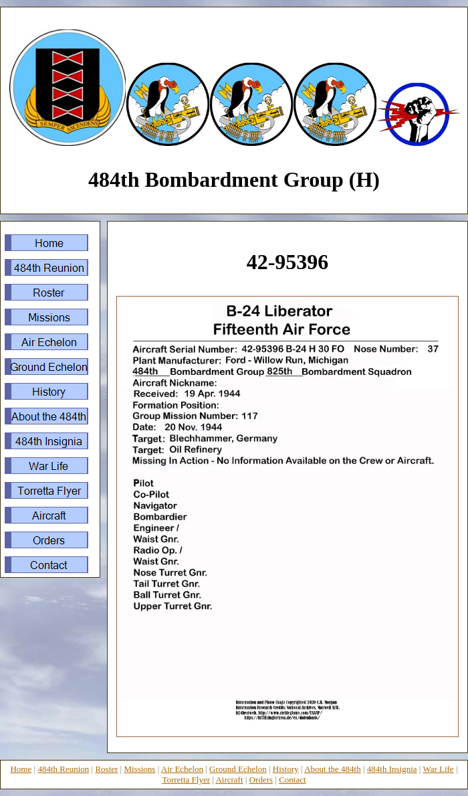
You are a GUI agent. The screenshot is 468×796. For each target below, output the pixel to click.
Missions (139, 769)
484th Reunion (63, 769)
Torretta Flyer (186, 780)
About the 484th (332, 769)
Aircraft (229, 780)
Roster (106, 769)
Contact (292, 780)
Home (20, 769)
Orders (261, 780)
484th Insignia (392, 769)
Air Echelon (182, 769)
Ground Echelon (238, 769)
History (286, 769)
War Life (438, 769)
